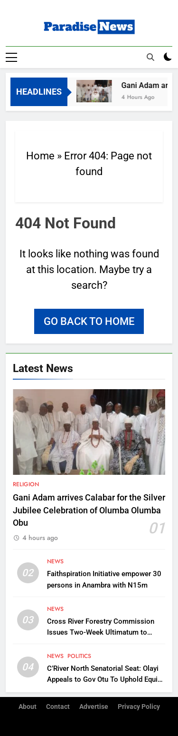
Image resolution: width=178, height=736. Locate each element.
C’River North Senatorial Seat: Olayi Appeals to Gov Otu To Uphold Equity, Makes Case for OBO (105, 679)
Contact (58, 707)
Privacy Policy (139, 707)
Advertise (93, 707)
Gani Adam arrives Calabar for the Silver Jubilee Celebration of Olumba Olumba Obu (89, 510)
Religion (26, 484)
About (28, 707)
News (55, 561)
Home (40, 156)
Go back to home (89, 321)
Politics (79, 656)
